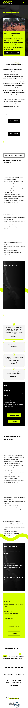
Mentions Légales (14, 698)
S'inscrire (14, 421)
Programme (14, 415)
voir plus (14, 120)
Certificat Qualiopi (14, 155)
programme (14, 626)
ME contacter (12, 52)
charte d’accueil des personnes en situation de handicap (14, 683)
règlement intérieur (14, 674)
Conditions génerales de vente (14, 667)
